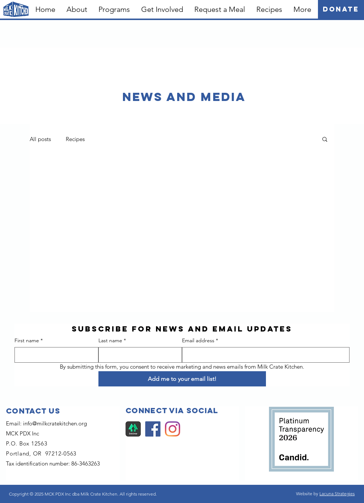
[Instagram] (172, 429)
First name (28, 340)
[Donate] (341, 9)
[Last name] (138, 354)
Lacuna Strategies (337, 493)
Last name (112, 340)
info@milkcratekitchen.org (55, 423)
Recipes (75, 139)
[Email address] (263, 354)
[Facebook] (152, 429)
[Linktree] (133, 429)
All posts (40, 139)
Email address (200, 340)
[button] (77, 9)
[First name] (54, 354)
